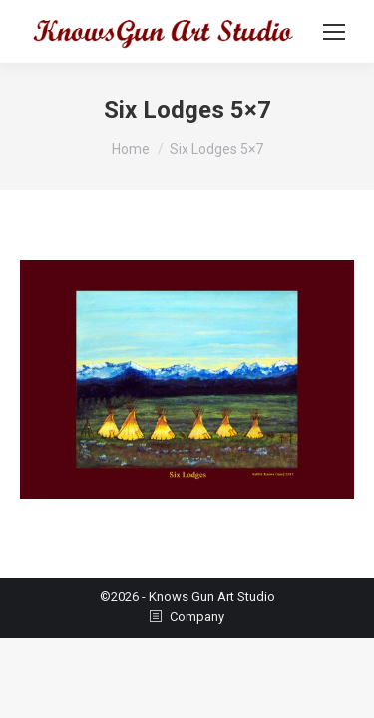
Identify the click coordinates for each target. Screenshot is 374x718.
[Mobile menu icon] (334, 32)
